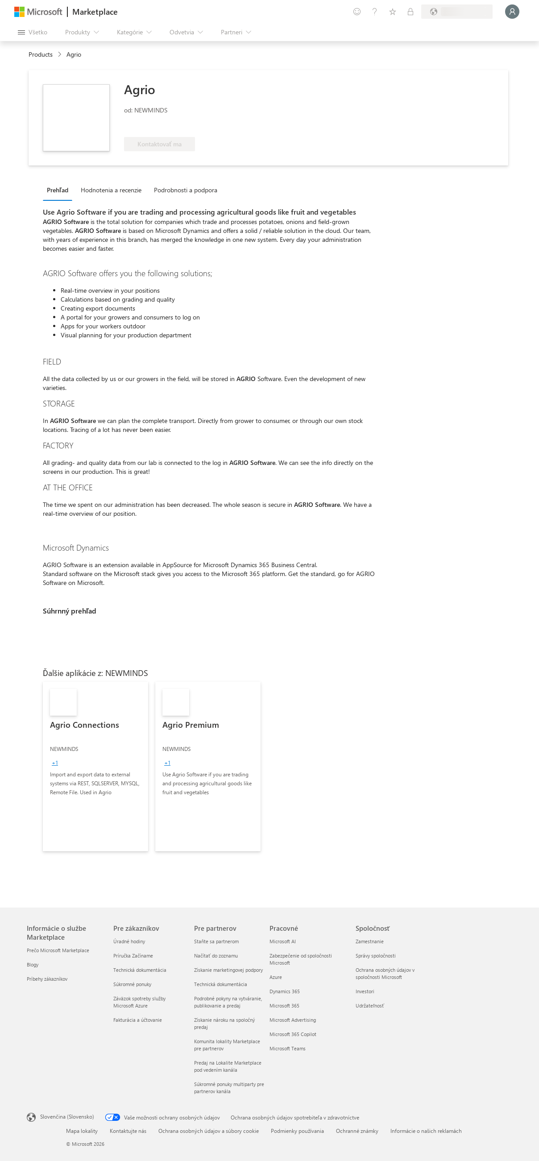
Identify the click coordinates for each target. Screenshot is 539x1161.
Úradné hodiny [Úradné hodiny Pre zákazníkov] (129, 941)
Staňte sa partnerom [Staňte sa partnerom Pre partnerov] (216, 941)
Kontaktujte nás (128, 1130)
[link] (95, 766)
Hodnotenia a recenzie (111, 190)
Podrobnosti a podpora (185, 190)
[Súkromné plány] (410, 11)
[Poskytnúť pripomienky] (357, 11)
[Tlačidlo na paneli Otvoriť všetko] (32, 32)
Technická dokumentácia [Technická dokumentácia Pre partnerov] (220, 984)
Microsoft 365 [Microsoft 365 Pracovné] (284, 1005)
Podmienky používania (297, 1130)
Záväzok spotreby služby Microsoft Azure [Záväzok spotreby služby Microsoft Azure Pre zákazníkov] (139, 1002)
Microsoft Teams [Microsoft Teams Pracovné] (288, 1048)
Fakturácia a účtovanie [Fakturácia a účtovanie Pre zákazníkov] (137, 1019)
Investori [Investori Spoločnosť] (365, 991)
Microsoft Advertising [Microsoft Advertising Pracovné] (293, 1019)
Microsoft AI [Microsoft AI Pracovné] (283, 941)
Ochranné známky (357, 1130)
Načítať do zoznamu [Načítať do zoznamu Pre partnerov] (216, 955)
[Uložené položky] (393, 11)
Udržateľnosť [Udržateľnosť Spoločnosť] (370, 1005)
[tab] (60, 189)
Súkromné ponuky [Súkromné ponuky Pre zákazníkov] (132, 984)
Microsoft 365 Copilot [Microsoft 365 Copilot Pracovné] (293, 1034)
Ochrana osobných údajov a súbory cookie (208, 1130)
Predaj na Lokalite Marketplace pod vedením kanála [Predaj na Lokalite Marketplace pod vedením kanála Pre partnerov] (227, 1066)
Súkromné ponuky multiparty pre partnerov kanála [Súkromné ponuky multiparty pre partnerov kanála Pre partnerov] (229, 1088)
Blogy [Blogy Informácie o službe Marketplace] (32, 964)
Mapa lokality (82, 1130)
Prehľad (57, 190)
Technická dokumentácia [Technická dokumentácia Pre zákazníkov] (139, 969)
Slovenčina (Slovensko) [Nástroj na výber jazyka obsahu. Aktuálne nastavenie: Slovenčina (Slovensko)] (67, 1116)
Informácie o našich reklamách (426, 1130)
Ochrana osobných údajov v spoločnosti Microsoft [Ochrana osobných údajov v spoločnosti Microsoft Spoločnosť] (385, 973)
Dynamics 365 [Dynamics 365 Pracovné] (285, 991)
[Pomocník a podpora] (375, 11)
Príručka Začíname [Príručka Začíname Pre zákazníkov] (133, 955)
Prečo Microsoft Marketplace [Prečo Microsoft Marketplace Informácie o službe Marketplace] (58, 950)
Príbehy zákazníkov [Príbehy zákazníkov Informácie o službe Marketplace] (47, 978)
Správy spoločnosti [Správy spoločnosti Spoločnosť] (376, 955)
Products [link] (41, 54)
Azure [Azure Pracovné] (276, 977)
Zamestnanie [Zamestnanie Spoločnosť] (370, 941)
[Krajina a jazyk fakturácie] (457, 11)
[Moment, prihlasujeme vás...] (512, 11)
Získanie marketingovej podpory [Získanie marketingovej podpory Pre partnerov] (228, 969)
